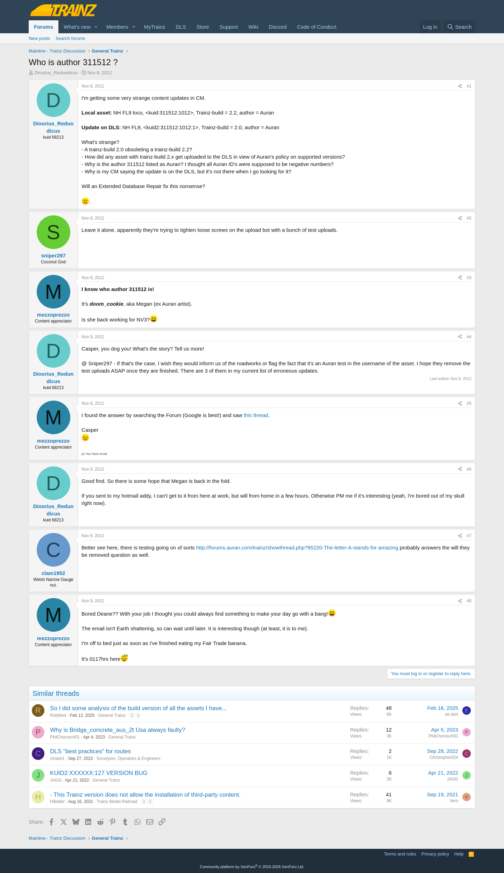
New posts (39, 38)
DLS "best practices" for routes (90, 751)
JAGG (56, 780)
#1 (469, 86)
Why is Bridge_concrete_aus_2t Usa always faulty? (117, 730)
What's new (77, 27)
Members (117, 27)
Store (203, 27)
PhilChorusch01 (65, 737)
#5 (469, 403)
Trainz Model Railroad (117, 801)
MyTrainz (154, 27)
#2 (469, 218)
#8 (469, 600)
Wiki (253, 27)
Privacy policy (435, 854)
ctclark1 (57, 758)
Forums (43, 27)
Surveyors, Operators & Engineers (129, 758)
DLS (181, 27)
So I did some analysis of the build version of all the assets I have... (138, 708)
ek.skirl (451, 714)
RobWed (58, 715)
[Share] (459, 86)
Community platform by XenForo (252, 867)
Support (229, 27)
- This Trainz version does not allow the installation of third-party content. (145, 794)
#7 (469, 535)
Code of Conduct (316, 27)
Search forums (70, 38)
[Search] (459, 26)
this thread (256, 415)
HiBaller (57, 801)
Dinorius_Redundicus (56, 72)
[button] (96, 26)
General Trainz (112, 715)
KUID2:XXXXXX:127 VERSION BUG (99, 773)
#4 (469, 336)
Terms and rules (400, 854)
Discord (277, 27)
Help (459, 854)
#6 (469, 469)
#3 (469, 277)
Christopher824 (444, 757)
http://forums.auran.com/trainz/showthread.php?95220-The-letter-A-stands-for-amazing (297, 547)
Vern (453, 800)
